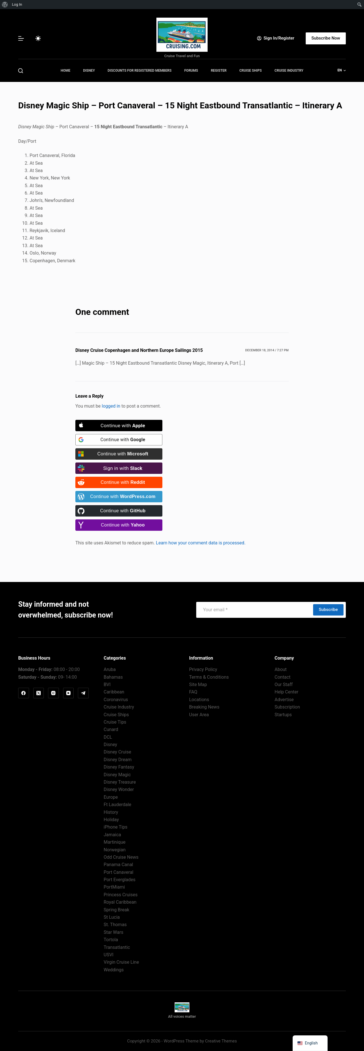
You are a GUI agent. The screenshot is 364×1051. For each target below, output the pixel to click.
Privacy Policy (203, 669)
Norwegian (115, 849)
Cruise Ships (250, 71)
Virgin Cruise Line (121, 962)
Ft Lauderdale (117, 804)
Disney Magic (117, 774)
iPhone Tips (116, 827)
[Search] (20, 70)
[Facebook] (23, 693)
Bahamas (113, 677)
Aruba (110, 669)
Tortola (111, 939)
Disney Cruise (117, 752)
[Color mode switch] (38, 38)
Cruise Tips (115, 722)
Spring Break (116, 909)
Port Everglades (120, 879)
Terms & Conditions (209, 677)
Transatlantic (117, 947)
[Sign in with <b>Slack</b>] (118, 468)
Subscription (287, 707)
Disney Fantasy (119, 767)
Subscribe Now (325, 38)
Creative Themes (221, 1041)
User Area (199, 714)
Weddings (114, 969)
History (111, 812)
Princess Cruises (121, 894)
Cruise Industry (288, 71)
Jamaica (112, 834)
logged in (111, 406)
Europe (111, 797)
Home (65, 71)
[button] (342, 70)
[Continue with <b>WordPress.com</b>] (118, 496)
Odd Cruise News (121, 857)
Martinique (115, 842)
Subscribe (328, 609)
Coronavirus (116, 699)
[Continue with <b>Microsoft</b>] (118, 454)
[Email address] (254, 610)
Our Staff (284, 684)
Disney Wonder (119, 789)
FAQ (193, 692)
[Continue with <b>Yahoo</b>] (118, 525)
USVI (108, 954)
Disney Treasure (120, 782)
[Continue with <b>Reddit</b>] (118, 482)
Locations (199, 699)
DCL (108, 737)
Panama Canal (118, 864)
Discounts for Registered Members (139, 71)
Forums (191, 71)
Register (218, 71)
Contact (283, 677)
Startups (283, 714)
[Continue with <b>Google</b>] (118, 439)
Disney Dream (118, 759)
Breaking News (204, 707)
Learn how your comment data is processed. (200, 543)
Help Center (287, 692)
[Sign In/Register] (275, 38)
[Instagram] (53, 693)
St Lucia (112, 917)
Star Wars (113, 932)
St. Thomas (115, 924)
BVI (107, 684)
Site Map (198, 684)
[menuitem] (5, 4)
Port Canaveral (119, 872)
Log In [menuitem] (17, 4)
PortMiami (114, 887)
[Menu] (21, 38)
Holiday (111, 819)
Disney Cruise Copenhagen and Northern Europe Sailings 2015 (139, 350)
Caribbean (114, 692)
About (281, 669)
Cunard (111, 729)
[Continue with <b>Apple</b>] (118, 425)
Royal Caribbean (120, 902)
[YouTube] (68, 693)
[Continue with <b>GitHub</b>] (118, 511)
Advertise (284, 699)
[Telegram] (83, 693)
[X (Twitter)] (38, 693)
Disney (89, 71)
